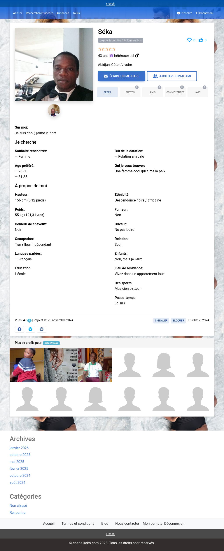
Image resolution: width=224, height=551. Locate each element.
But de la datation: (129, 151)
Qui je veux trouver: (130, 166)
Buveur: (121, 224)
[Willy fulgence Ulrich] (60, 365)
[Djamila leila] (95, 399)
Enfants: (121, 253)
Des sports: (124, 283)
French (110, 3)
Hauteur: (21, 194)
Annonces (62, 13)
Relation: (122, 239)
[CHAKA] (129, 365)
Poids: (20, 209)
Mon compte (152, 523)
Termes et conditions (77, 523)
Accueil (17, 13)
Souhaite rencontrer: (31, 151)
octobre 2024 (20, 475)
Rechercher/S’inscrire (39, 13)
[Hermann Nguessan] (197, 365)
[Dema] (95, 365)
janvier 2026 (19, 448)
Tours (76, 13)
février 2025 (19, 468)
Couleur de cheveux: (31, 224)
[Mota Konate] (60, 399)
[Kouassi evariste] (163, 365)
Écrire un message (121, 76)
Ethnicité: (122, 194)
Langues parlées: (28, 253)
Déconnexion (174, 523)
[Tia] (163, 399)
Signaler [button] (161, 320)
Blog (104, 523)
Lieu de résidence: (129, 268)
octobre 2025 (20, 455)
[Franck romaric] (26, 399)
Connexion (204, 13)
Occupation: (24, 239)
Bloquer (178, 320)
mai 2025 (17, 462)
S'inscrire (184, 13)
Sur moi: (21, 127)
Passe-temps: (125, 298)
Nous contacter (127, 523)
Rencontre (18, 512)
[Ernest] (129, 399)
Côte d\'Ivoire (51, 343)
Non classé (18, 505)
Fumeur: (121, 209)
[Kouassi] (26, 365)
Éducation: (23, 268)
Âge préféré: (24, 166)
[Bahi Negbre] (197, 399)
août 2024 (17, 482)
